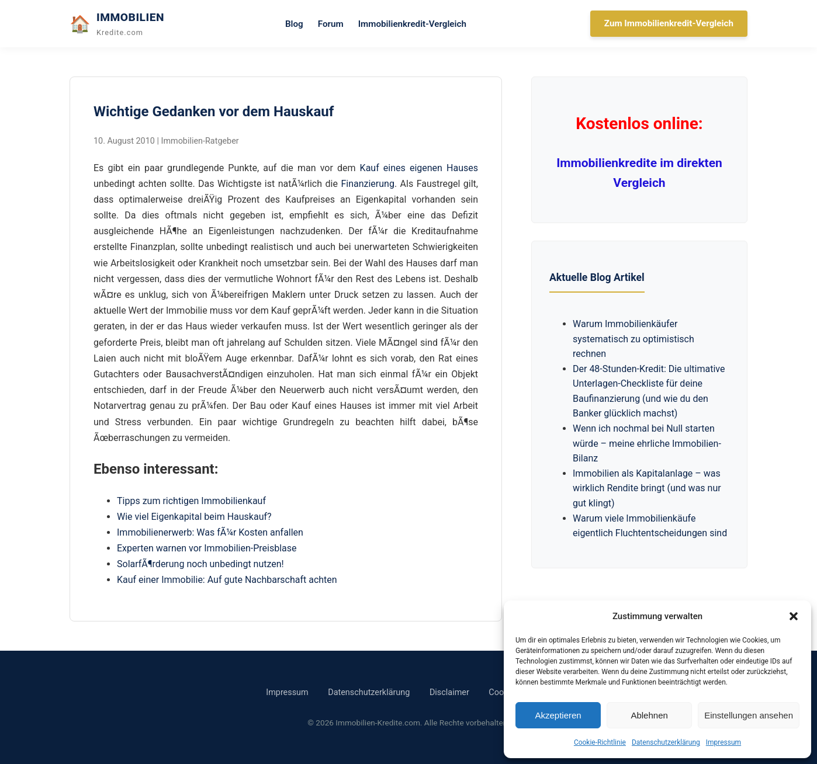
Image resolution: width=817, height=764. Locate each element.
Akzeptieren (558, 715)
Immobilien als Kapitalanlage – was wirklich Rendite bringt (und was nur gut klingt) (647, 488)
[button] (793, 616)
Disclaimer (449, 692)
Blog (294, 24)
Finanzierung (367, 183)
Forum (331, 24)
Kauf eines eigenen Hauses (419, 167)
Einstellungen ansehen (748, 715)
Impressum (723, 742)
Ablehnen (649, 715)
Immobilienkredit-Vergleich (412, 24)
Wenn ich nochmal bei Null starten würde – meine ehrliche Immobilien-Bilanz (647, 443)
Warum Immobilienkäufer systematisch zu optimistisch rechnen (633, 338)
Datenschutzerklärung (666, 742)
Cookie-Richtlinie (600, 742)
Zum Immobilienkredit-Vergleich (668, 23)
